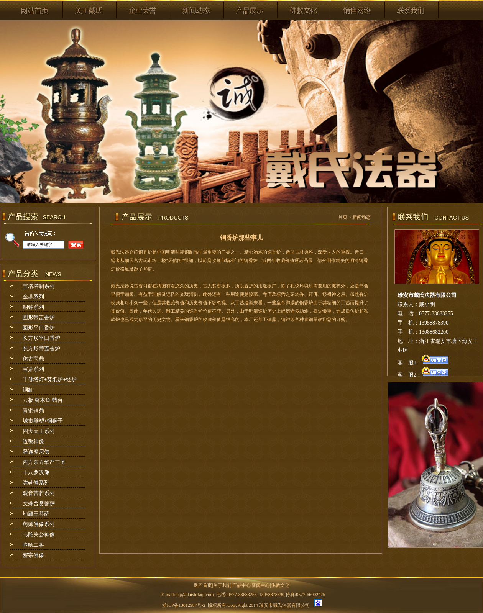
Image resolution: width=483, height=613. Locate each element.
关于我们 (222, 585)
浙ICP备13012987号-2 (183, 605)
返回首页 (203, 585)
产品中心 (241, 585)
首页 (342, 217)
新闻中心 (260, 585)
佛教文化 (280, 585)
